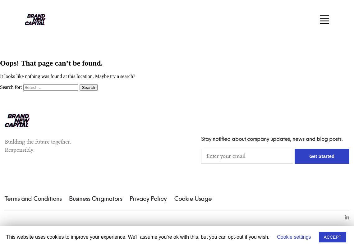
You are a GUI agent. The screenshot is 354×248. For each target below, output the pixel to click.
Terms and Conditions (33, 199)
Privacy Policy (148, 199)
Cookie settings (294, 237)
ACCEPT (333, 237)
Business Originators (95, 199)
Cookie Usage (193, 199)
